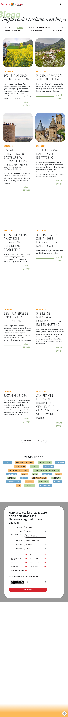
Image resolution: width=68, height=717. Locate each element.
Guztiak (7, 27)
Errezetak (29, 482)
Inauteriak (60, 462)
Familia (18, 563)
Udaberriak (55, 478)
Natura (60, 27)
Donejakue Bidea (38, 559)
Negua (35, 474)
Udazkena (11, 478)
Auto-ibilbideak (38, 567)
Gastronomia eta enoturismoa (40, 27)
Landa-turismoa (57, 31)
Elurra (58, 474)
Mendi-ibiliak (43, 482)
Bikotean (24, 478)
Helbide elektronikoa (16, 536)
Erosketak (34, 466)
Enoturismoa (48, 466)
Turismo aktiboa (37, 31)
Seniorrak (57, 482)
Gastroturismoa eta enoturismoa (18, 559)
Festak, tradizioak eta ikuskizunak (46, 470)
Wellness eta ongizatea (18, 571)
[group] (18, 555)
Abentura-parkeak (39, 478)
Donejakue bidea (45, 462)
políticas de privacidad (31, 576)
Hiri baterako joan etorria (18, 470)
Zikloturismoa (20, 466)
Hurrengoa (40, 441)
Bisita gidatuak (45, 486)
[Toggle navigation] (65, 4)
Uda (18, 486)
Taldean (24, 474)
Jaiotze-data (18, 540)
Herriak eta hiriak (14, 482)
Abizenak (19, 527)
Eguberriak (47, 474)
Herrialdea (19, 544)
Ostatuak (7, 462)
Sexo (21, 531)
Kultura (20, 27)
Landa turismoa (18, 567)
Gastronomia (11, 474)
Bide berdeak (30, 486)
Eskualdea (19, 549)
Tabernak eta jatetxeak (25, 462)
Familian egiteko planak (13, 31)
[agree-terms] (10, 576)
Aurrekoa (27, 441)
